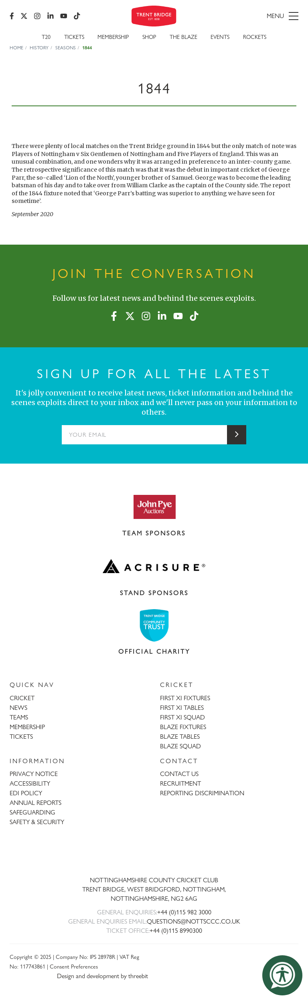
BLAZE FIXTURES (183, 727)
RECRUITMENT (180, 783)
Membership (113, 36)
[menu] (253, 16)
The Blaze (183, 36)
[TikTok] (77, 16)
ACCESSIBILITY (30, 783)
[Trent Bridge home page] (154, 853)
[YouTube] (64, 16)
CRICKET (22, 698)
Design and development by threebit (102, 976)
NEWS (18, 707)
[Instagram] (37, 16)
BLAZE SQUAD (180, 746)
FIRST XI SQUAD (182, 717)
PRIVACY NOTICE (34, 774)
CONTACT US (179, 774)
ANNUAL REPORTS (35, 802)
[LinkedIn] (50, 16)
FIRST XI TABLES (182, 707)
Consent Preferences (74, 966)
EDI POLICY (26, 793)
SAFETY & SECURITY (37, 822)
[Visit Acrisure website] (154, 566)
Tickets (74, 36)
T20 (46, 36)
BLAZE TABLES (180, 736)
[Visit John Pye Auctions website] (154, 506)
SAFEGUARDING (32, 812)
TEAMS (19, 717)
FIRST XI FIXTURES (185, 698)
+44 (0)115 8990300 (176, 930)
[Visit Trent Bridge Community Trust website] (154, 625)
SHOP (149, 36)
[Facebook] (11, 16)
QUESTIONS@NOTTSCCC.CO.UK (193, 921)
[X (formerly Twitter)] (24, 16)
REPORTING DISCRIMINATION (202, 793)
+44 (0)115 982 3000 (184, 912)
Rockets (254, 36)
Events (220, 36)
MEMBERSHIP (27, 727)
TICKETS (21, 736)
